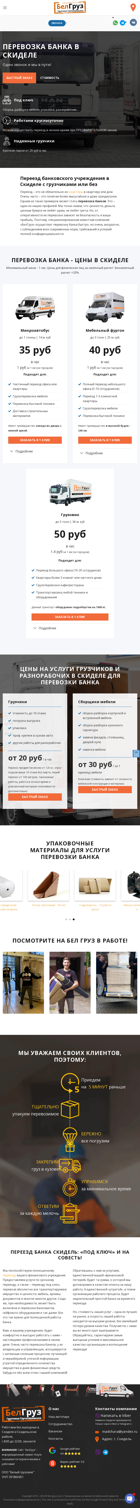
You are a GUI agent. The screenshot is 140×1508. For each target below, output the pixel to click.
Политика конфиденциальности (21, 1499)
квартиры (76, 192)
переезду (9, 1275)
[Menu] (5, 7)
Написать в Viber (113, 1415)
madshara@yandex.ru (119, 1431)
